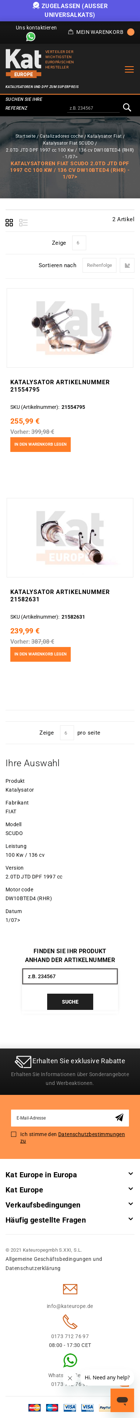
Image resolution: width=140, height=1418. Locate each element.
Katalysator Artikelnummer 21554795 (60, 386)
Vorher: (20, 431)
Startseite (25, 136)
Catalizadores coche (61, 136)
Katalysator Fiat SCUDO (68, 143)
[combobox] (93, 109)
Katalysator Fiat (104, 136)
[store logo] (24, 63)
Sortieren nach (58, 265)
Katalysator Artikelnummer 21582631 (60, 595)
